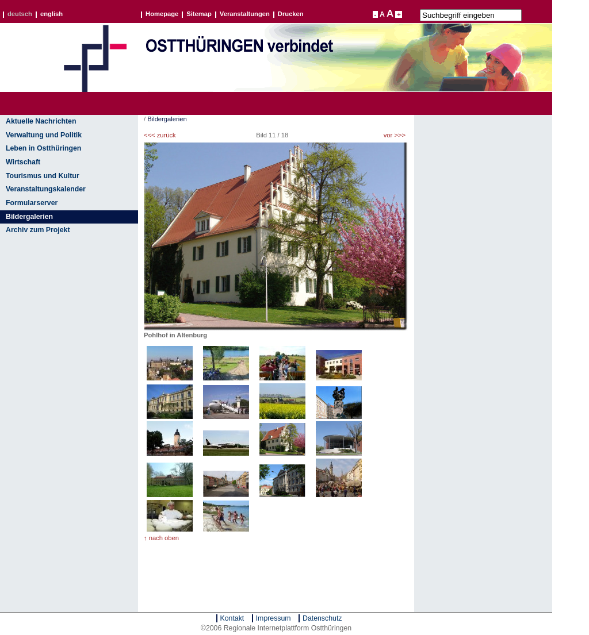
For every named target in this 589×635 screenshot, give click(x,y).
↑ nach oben (161, 537)
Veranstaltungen (245, 14)
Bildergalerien (29, 217)
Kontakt (232, 618)
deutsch (19, 14)
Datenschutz (322, 618)
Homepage (162, 14)
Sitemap (199, 14)
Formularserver (32, 203)
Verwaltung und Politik (44, 135)
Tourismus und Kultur (42, 176)
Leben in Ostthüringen (43, 148)
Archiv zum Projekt (38, 230)
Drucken (291, 14)
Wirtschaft (23, 162)
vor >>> (395, 135)
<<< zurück (160, 135)
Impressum (273, 618)
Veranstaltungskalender (46, 189)
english (51, 14)
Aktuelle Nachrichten (41, 121)
